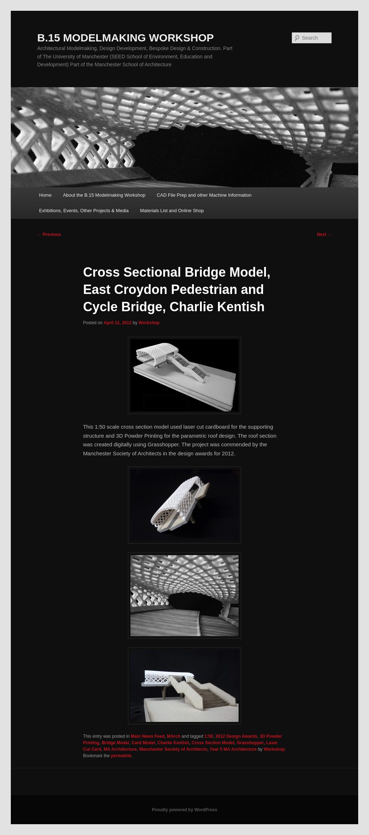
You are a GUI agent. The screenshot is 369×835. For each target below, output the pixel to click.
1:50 (208, 736)
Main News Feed (147, 736)
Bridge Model (115, 742)
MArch (173, 736)
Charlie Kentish (173, 742)
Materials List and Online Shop (172, 210)
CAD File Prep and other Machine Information (204, 195)
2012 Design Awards (236, 736)
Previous (49, 234)
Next (324, 234)
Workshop (149, 322)
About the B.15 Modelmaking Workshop (104, 195)
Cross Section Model (213, 742)
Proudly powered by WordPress (184, 809)
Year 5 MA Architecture (233, 749)
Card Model (143, 742)
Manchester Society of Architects (173, 749)
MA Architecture (120, 749)
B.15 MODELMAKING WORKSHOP (125, 38)
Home (45, 195)
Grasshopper (250, 742)
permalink (121, 755)
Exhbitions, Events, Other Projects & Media (84, 210)
